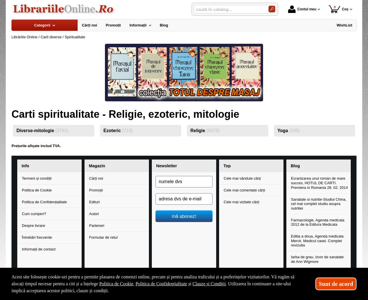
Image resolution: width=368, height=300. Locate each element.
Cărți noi (96, 178)
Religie (204, 130)
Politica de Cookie (37, 190)
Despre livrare (33, 225)
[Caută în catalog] (272, 9)
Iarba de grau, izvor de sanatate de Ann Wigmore (317, 259)
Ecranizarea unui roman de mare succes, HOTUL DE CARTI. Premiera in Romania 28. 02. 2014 (319, 182)
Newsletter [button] (166, 166)
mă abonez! (184, 216)
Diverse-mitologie (42, 130)
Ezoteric (118, 130)
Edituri (94, 202)
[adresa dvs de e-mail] (184, 199)
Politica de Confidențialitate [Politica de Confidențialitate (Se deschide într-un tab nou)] (161, 283)
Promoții (96, 190)
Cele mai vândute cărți (242, 178)
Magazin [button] (97, 166)
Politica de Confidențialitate (44, 202)
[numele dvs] (184, 181)
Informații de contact (38, 249)
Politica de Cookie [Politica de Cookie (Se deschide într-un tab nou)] (116, 283)
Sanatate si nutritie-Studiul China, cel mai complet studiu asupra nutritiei (318, 203)
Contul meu (302, 9)
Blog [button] (295, 166)
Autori (94, 214)
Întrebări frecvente (37, 237)
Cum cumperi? (34, 214)
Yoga (288, 130)
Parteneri (96, 225)
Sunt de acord (336, 284)
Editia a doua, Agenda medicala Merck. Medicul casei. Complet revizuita (317, 240)
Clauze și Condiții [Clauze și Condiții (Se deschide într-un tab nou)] (209, 283)
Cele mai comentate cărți (244, 190)
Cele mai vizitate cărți (241, 202)
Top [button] (227, 166)
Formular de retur (103, 237)
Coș (338, 9)
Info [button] (25, 166)
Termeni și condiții (36, 178)
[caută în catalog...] (228, 9)
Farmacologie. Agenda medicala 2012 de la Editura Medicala (317, 222)
